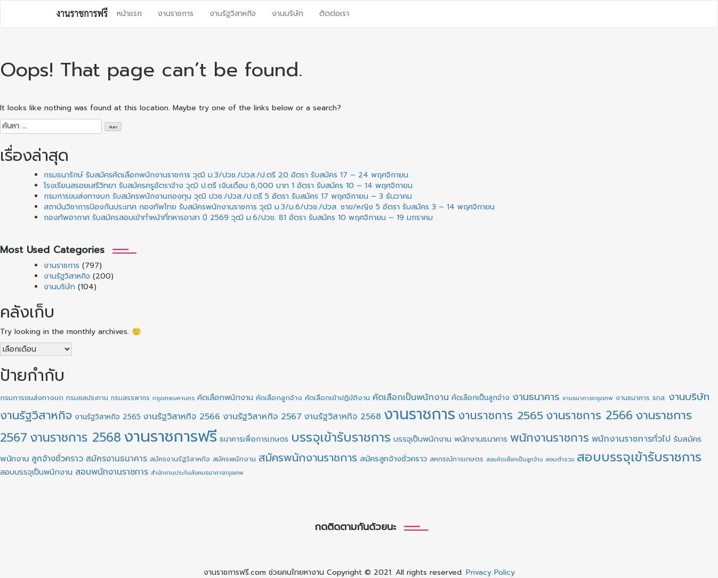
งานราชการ (175, 13)
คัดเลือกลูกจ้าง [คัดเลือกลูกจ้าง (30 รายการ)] (279, 397)
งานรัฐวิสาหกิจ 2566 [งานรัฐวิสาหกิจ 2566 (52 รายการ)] (181, 416)
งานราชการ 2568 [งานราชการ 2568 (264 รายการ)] (75, 437)
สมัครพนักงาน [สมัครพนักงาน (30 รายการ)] (234, 459)
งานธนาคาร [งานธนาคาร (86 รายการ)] (536, 396)
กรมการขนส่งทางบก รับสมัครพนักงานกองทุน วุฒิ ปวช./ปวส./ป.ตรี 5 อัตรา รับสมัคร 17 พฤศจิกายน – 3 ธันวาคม (228, 196)
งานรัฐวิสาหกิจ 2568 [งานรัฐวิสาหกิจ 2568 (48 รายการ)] (342, 416)
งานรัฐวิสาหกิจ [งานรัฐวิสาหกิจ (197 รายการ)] (36, 415)
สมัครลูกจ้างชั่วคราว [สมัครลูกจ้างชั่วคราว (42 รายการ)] (393, 459)
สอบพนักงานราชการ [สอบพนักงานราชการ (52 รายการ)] (111, 472)
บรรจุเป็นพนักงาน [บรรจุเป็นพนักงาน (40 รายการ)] (422, 439)
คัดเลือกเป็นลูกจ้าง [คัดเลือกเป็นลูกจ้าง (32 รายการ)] (480, 397)
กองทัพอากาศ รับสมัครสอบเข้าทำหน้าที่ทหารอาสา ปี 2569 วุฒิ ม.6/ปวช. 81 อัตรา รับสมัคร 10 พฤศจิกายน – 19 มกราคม (238, 217)
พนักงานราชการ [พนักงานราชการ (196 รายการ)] (549, 437)
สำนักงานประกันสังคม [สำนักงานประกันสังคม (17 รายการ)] (178, 472)
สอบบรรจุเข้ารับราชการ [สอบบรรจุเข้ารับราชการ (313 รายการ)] (639, 457)
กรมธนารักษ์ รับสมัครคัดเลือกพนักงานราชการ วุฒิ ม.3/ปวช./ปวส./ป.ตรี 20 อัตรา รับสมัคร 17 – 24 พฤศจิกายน (226, 175)
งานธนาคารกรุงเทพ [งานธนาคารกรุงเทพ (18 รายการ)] (587, 398)
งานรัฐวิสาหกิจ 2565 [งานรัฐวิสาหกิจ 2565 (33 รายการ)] (108, 416)
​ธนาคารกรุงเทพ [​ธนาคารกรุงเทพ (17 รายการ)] (224, 472)
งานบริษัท (287, 13)
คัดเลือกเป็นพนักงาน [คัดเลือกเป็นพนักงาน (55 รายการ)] (411, 397)
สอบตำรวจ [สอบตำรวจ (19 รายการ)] (559, 459)
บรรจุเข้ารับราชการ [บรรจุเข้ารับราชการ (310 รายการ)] (341, 437)
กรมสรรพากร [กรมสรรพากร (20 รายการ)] (130, 398)
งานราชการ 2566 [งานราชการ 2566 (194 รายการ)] (589, 415)
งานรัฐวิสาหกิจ (232, 13)
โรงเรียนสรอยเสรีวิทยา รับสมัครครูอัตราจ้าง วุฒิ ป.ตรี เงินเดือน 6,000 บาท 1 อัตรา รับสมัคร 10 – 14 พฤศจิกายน (228, 185)
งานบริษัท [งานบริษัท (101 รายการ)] (688, 396)
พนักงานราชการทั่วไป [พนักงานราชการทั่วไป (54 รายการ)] (631, 439)
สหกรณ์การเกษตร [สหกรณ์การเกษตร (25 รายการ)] (456, 459)
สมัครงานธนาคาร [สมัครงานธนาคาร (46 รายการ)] (116, 458)
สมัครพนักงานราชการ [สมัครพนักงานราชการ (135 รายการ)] (308, 458)
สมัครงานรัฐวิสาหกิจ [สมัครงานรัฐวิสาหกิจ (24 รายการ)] (180, 459)
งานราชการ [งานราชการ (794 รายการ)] (419, 414)
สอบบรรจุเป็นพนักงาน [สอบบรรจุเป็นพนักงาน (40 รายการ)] (36, 472)
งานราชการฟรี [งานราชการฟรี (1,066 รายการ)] (170, 436)
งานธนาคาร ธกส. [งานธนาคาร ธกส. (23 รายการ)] (641, 398)
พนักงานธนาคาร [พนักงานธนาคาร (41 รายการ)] (480, 439)
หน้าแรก (129, 13)
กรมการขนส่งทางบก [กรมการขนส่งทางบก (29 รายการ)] (31, 398)
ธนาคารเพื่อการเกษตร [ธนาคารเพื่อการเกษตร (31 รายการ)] (254, 439)
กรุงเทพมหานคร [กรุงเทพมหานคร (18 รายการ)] (173, 398)
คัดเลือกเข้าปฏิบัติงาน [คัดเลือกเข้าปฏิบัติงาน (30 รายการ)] (337, 397)
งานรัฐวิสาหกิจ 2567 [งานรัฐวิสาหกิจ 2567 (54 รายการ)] (262, 416)
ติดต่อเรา (334, 13)
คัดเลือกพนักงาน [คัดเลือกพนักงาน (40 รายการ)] (225, 397)
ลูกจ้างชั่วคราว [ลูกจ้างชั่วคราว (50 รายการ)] (57, 458)
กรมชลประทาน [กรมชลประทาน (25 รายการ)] (87, 398)
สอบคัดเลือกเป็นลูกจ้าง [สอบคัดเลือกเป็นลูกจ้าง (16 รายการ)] (514, 459)
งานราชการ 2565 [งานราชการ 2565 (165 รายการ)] (500, 415)
